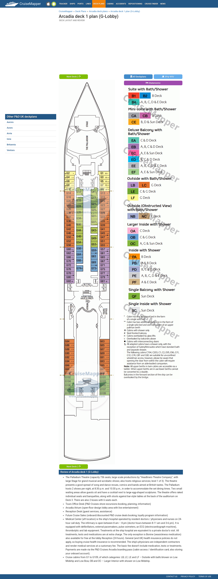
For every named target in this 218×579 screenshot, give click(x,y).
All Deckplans (138, 76)
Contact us (171, 576)
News (163, 4)
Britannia (11, 144)
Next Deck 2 (74, 76)
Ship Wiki (168, 76)
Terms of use (204, 576)
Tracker (63, 4)
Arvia (9, 133)
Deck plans (98, 4)
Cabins (110, 4)
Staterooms (153, 83)
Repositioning (135, 4)
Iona (9, 139)
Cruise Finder (151, 4)
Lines (88, 4)
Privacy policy (188, 576)
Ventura (10, 150)
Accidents (121, 4)
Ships (72, 4)
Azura (10, 127)
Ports (80, 4)
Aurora (10, 122)
